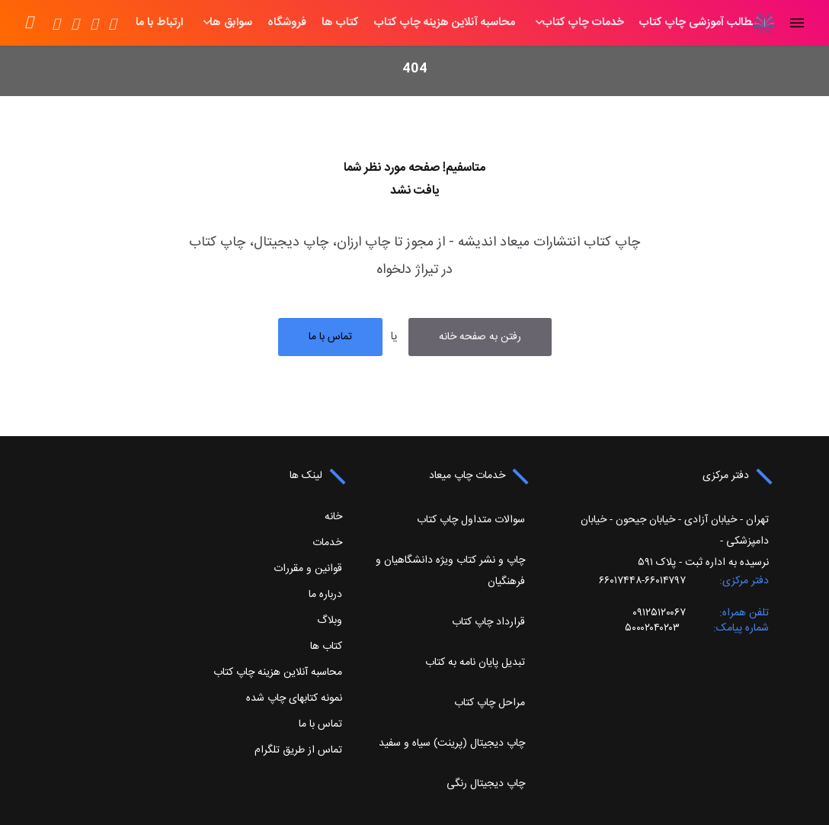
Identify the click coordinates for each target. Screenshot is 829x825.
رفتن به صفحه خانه (480, 337)
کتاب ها (287, 23)
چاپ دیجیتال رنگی (486, 784)
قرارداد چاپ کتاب (488, 622)
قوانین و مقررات (308, 569)
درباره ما (325, 595)
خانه (729, 23)
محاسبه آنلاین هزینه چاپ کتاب (391, 23)
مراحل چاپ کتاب (489, 703)
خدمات (327, 543)
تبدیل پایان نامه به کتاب (475, 662)
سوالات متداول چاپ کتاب (471, 520)
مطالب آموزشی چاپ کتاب (645, 23)
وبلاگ (329, 621)
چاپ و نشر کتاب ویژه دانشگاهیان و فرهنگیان (450, 571)
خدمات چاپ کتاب (530, 23)
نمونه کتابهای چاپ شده (294, 698)
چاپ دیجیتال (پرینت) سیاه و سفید (452, 743)
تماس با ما (330, 337)
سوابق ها (177, 23)
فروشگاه (233, 23)
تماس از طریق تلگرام (298, 750)
